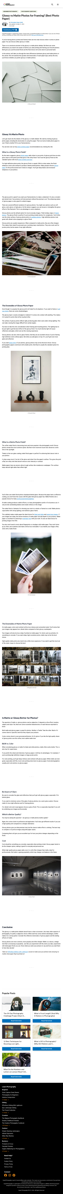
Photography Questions (28, 11)
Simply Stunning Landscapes (11, 1131)
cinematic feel (27, 518)
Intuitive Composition (8, 1097)
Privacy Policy (8, 1164)
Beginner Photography (10, 11)
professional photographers (25, 499)
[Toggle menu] (58, 4)
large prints (12, 343)
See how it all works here (37, 35)
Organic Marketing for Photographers (13, 1149)
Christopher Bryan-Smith (16, 22)
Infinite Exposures (7, 1133)
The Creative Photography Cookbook (13, 1123)
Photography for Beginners (10, 1095)
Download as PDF (10, 30)
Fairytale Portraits (7, 1146)
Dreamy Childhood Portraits (10, 1120)
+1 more (5, 1100)
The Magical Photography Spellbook (13, 1118)
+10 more (6, 1125)
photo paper (24, 155)
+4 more (5, 1138)
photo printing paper (23, 147)
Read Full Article (16, 1021)
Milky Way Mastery (8, 1136)
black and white (39, 514)
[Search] (52, 4)
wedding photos (36, 217)
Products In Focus (7, 1144)
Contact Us (7, 1158)
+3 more (5, 1151)
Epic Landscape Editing (9, 1108)
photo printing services (25, 159)
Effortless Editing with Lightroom (18, 952)
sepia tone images (52, 514)
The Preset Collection (8, 1110)
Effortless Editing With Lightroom (12, 1105)
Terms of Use (8, 1167)
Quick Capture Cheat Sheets (10, 1092)
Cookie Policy (8, 1161)
